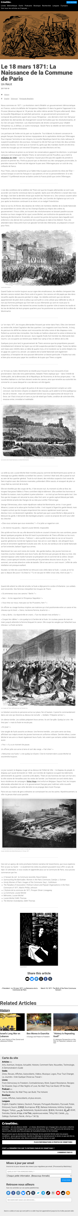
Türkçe (12, 1110)
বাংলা (72, 1110)
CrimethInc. (6, 2)
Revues (11, 1074)
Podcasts (28, 6)
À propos (64, 6)
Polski (71, 1104)
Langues (56, 6)
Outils (21, 6)
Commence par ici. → (66, 1152)
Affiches (18, 1074)
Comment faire (46, 1065)
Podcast (5, 1089)
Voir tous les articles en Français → (15, 8)
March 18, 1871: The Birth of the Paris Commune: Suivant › (58, 989)
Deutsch (28, 1104)
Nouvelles (58, 1065)
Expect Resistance (58, 1083)
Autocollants (28, 1074)
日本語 (21, 1107)
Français (37, 1104)
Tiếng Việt (53, 1113)
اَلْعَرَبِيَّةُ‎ (67, 1110)
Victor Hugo (31, 781)
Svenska (5, 1113)
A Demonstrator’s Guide (12, 1068)
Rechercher (46, 6)
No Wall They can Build (26, 1092)
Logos (53, 1074)
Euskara (68, 1107)
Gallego (5, 1116)
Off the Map (65, 1086)
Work (46, 1083)
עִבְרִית (19, 1113)
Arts (4, 1065)
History (6, 95)
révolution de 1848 (9, 158)
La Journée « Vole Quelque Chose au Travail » (22, 1077)
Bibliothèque (12, 6)
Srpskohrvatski (41, 1110)
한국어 (51, 1110)
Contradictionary (36, 1083)
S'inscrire (66, 1180)
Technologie (68, 1065)
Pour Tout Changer (65, 1074)
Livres (3, 6)
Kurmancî (14, 1116)
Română (59, 1110)
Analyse (18, 1065)
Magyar (5, 1110)
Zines (4, 1074)
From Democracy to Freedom (15, 1083)
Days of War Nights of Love (25, 1086)
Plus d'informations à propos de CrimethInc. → (54, 1142)
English (6, 99)
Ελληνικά (14, 99)
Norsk (21, 1116)
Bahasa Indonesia (49, 1107)
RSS (11, 1062)
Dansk (13, 1113)
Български (30, 1107)
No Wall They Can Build (48, 1086)
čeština (60, 1107)
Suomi (14, 1107)
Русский (64, 1104)
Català (61, 1113)
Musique (46, 1074)
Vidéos (38, 1074)
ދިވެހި (66, 1113)
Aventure (10, 1065)
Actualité (27, 1065)
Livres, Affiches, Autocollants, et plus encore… (22, 1098)
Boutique (37, 6)
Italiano (20, 1104)
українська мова (40, 1113)
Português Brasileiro (26, 99)
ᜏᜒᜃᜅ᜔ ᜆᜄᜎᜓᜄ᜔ (32, 1116)
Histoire (35, 1065)
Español (12, 1104)
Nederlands (28, 1110)
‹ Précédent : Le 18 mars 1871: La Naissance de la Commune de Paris (19, 989)
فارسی (19, 1110)
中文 (38, 1107)
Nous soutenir (71, 2)
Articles (5, 1062)
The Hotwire (42, 1092)
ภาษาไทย (27, 1113)
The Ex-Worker (8, 1092)
